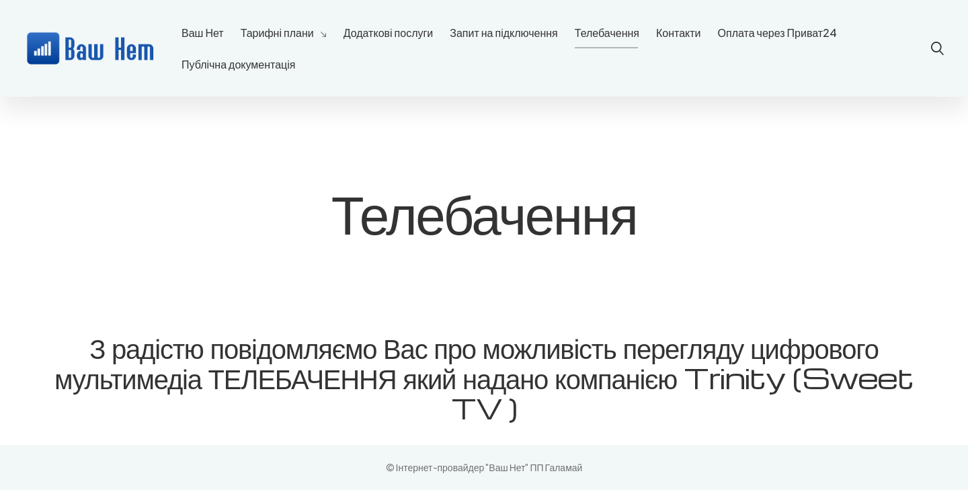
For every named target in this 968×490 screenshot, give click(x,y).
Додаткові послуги (389, 33)
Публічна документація (238, 64)
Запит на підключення (504, 33)
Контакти (678, 33)
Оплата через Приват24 (778, 33)
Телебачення (607, 33)
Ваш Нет (203, 33)
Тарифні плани (277, 33)
